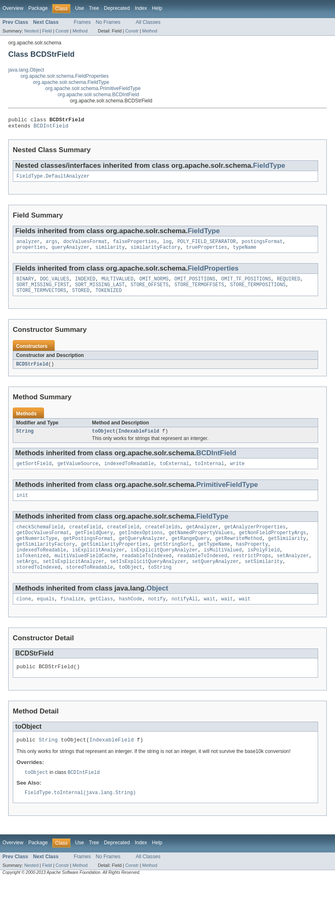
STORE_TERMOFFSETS (199, 291)
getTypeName (214, 557)
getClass (101, 616)
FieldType (269, 168)
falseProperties (135, 245)
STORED (81, 297)
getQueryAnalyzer (142, 551)
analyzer (28, 245)
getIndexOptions (141, 544)
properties (31, 252)
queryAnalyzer (70, 252)
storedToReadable (89, 584)
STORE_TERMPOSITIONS (258, 291)
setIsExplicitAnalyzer (73, 577)
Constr (62, 30)
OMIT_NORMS (154, 284)
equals (46, 616)
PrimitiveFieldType (227, 494)
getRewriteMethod (238, 551)
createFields (162, 538)
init (22, 505)
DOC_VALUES (54, 284)
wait (209, 616)
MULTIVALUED (117, 284)
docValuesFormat (85, 245)
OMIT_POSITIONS (195, 284)
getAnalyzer (202, 538)
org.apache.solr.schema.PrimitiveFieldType (93, 88)
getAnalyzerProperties (255, 538)
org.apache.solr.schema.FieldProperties (65, 76)
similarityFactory (155, 252)
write (237, 473)
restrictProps (252, 570)
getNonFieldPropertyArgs (272, 544)
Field (47, 30)
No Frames (108, 22)
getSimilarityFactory (45, 557)
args (51, 245)
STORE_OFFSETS (149, 291)
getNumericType (37, 551)
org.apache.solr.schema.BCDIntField (98, 94)
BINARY (25, 284)
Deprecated (117, 8)
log (167, 245)
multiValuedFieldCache (85, 570)
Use (79, 8)
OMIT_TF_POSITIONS (246, 284)
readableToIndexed (147, 570)
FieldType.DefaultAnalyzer (53, 179)
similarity (110, 252)
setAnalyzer (293, 570)
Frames (82, 22)
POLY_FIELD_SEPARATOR (206, 245)
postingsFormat (262, 245)
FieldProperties (213, 273)
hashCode (130, 616)
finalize (72, 616)
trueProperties (206, 252)
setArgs (26, 577)
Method (79, 30)
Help (157, 8)
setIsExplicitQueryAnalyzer (148, 577)
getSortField (33, 473)
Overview (12, 8)
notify (157, 616)
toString (160, 584)
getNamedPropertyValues (201, 544)
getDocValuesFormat (42, 544)
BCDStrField (32, 371)
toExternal (174, 473)
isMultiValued (223, 564)
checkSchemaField (39, 538)
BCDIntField (51, 128)
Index (141, 8)
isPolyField (263, 564)
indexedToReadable (129, 473)
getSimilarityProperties (114, 557)
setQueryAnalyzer (215, 577)
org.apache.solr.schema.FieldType (71, 82)
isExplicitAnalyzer (98, 564)
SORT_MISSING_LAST (100, 291)
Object (157, 605)
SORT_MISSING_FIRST (42, 291)
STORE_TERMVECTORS (41, 297)
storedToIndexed (38, 584)
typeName (244, 252)
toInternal (209, 473)
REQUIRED (288, 284)
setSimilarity (263, 577)
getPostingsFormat (88, 551)
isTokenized (32, 570)
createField (85, 538)
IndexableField (138, 439)
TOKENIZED (108, 297)
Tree (94, 8)
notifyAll (185, 616)
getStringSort (173, 557)
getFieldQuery (94, 544)
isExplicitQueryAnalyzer (164, 564)
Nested (31, 30)
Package (38, 8)
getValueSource (78, 473)
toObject (104, 439)
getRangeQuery (190, 551)
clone (23, 616)
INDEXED (85, 284)
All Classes (148, 22)
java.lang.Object (26, 70)
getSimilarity (287, 551)
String (25, 439)
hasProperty (252, 557)
